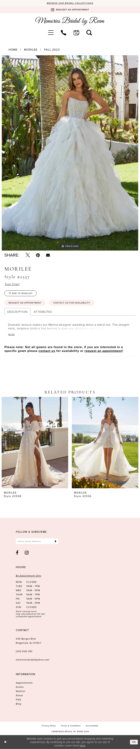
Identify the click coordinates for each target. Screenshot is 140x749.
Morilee (30, 50)
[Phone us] (63, 32)
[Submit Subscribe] (55, 541)
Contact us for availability (71, 302)
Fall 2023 (52, 50)
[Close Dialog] (5, 742)
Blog (18, 703)
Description (17, 312)
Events (20, 687)
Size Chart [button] (12, 284)
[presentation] (35, 442)
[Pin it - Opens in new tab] (38, 255)
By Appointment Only (28, 575)
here (82, 745)
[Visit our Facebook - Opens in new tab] (17, 552)
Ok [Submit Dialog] (134, 742)
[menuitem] (50, 32)
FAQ (18, 699)
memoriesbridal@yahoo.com (32, 659)
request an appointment (103, 350)
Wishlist (20, 691)
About (19, 695)
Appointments (24, 683)
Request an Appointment (25, 302)
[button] (50, 32)
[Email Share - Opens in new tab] (48, 255)
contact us (47, 350)
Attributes (43, 312)
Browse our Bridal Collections (70, 3)
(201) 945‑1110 (24, 651)
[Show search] (89, 32)
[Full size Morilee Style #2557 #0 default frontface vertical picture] (70, 153)
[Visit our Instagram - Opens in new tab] (27, 552)
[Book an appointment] (70, 9)
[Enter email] (37, 541)
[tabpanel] (70, 153)
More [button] (11, 334)
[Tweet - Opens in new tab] (28, 255)
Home (13, 50)
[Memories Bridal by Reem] (70, 21)
